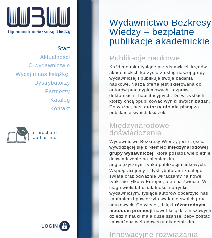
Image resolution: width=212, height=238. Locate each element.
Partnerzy (57, 91)
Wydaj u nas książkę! (43, 74)
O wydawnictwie (49, 65)
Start (64, 48)
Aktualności (55, 57)
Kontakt (60, 108)
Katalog (60, 100)
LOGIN (49, 226)
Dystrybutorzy (52, 83)
